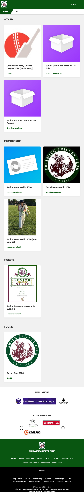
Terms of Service (19, 482)
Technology (59, 479)
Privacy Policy (34, 482)
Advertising (37, 479)
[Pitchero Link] (42, 474)
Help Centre (17, 479)
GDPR (69, 479)
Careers (48, 479)
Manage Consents (64, 482)
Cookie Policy (48, 482)
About (27, 479)
